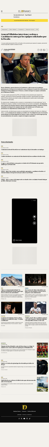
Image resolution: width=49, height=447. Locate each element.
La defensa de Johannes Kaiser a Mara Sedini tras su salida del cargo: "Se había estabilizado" (12, 319)
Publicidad (19, 414)
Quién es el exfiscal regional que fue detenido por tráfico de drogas (17, 363)
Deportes (3, 343)
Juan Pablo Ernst (28, 298)
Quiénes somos (17, 411)
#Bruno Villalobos (12, 29)
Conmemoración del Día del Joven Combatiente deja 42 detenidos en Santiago (22, 149)
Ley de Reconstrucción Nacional (21, 20)
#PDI (37, 29)
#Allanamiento (5, 29)
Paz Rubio (3, 325)
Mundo (26, 288)
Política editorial (32, 411)
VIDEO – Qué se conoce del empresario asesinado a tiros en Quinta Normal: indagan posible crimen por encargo (24, 180)
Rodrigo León (3, 298)
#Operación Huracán (30, 29)
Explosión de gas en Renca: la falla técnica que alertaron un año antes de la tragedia (18, 380)
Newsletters (16, 17)
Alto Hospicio (32, 20)
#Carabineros (21, 29)
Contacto (24, 411)
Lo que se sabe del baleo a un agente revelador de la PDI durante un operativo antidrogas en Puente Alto (22, 163)
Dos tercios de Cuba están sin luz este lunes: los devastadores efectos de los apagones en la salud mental (35, 291)
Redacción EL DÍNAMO (9, 49)
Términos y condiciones (27, 414)
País (2, 26)
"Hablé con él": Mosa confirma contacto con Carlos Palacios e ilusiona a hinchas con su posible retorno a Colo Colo (36, 319)
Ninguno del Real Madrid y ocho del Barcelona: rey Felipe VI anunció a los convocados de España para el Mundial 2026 (17, 346)
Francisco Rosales (28, 327)
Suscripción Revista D (19, 15)
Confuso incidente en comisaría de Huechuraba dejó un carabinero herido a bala (23, 156)
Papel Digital (28, 15)
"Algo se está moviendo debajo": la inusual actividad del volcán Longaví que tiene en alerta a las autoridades (12, 291)
